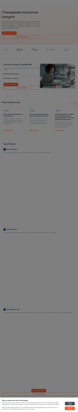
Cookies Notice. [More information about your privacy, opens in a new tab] (30, 409)
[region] (39, 404)
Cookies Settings (70, 403)
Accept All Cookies (69, 408)
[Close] (75, 404)
